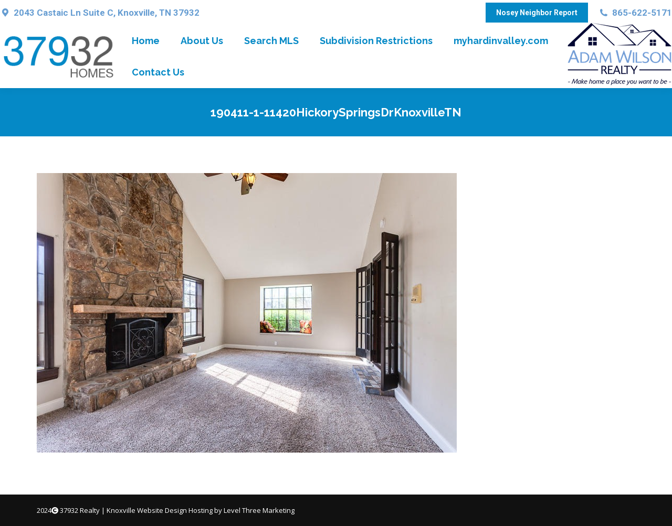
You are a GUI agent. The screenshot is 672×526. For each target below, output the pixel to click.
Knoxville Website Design (147, 510)
